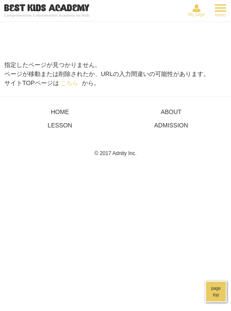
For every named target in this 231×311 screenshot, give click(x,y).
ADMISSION (171, 125)
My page (196, 14)
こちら (69, 82)
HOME (60, 111)
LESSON (60, 125)
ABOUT (171, 111)
